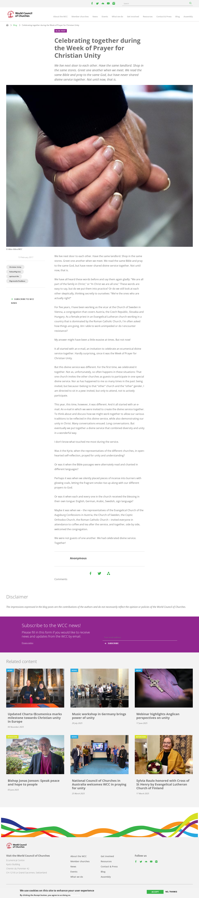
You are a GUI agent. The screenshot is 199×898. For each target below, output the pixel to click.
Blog (177, 16)
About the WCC (60, 16)
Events (105, 16)
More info (75, 895)
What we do (117, 16)
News (95, 16)
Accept (155, 892)
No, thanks (171, 892)
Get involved (133, 16)
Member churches (80, 16)
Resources (148, 16)
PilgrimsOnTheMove (17, 281)
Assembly (188, 16)
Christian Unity (15, 267)
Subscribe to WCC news (22, 301)
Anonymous (78, 558)
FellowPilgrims (15, 272)
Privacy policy (27, 643)
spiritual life (14, 276)
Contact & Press (163, 16)
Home (7, 25)
